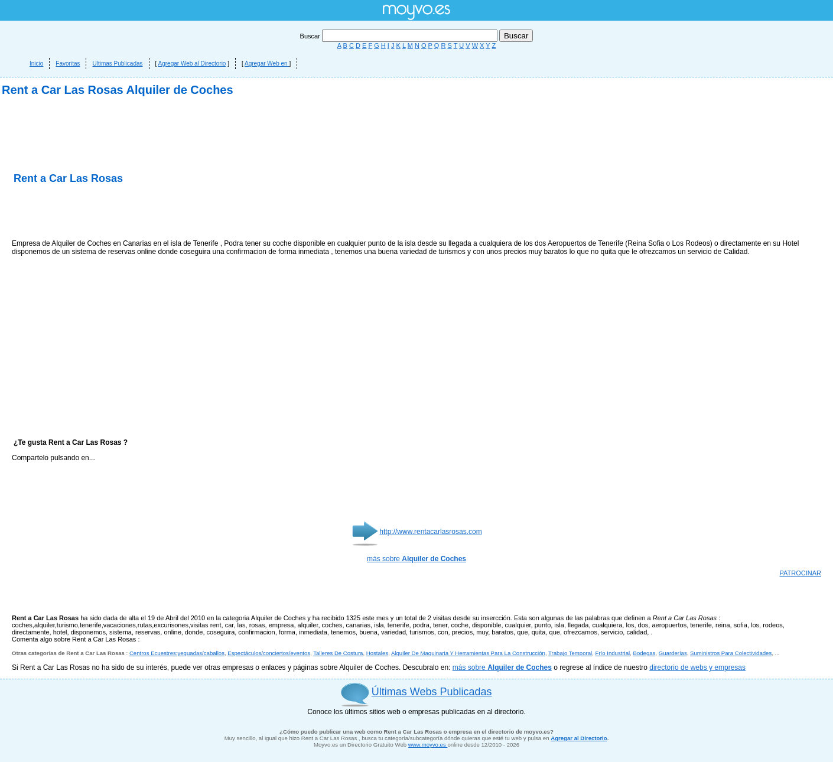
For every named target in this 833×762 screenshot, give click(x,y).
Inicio (36, 63)
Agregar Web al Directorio (192, 63)
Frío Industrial (613, 653)
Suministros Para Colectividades (731, 653)
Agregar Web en (267, 63)
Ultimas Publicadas (117, 63)
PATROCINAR (801, 573)
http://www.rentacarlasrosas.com (430, 531)
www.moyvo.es (428, 744)
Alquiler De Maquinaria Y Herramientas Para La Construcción (468, 653)
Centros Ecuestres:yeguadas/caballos (176, 653)
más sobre (416, 559)
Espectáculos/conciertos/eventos (268, 653)
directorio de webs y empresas (697, 667)
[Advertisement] (150, 212)
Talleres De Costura (338, 653)
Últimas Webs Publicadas (432, 692)
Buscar (399, 36)
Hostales (377, 653)
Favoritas (68, 63)
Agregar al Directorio (579, 738)
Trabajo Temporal (570, 653)
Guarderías (673, 653)
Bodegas (644, 653)
